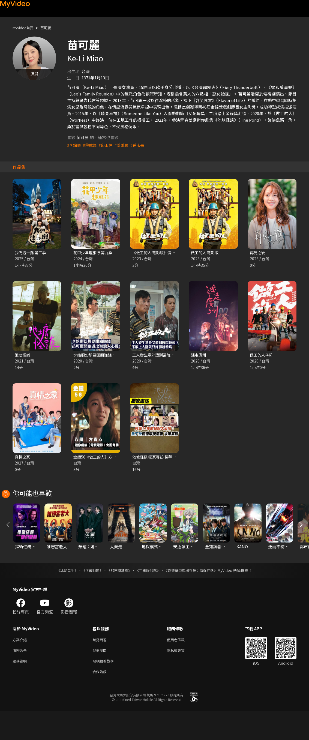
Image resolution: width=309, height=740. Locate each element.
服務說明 (21, 688)
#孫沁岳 (141, 145)
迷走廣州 (199, 355)
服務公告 (21, 677)
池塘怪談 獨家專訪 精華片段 (157, 458)
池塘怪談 (23, 355)
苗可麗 (50, 28)
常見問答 (100, 666)
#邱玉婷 (107, 145)
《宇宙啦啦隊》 (148, 596)
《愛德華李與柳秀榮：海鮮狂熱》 (194, 596)
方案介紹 (21, 666)
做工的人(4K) (262, 355)
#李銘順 (74, 145)
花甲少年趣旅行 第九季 (94, 253)
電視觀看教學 (104, 688)
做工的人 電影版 (205, 253)
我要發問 (100, 677)
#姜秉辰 (124, 145)
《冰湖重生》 (62, 596)
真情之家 (23, 458)
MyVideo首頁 (25, 28)
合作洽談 (100, 700)
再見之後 (258, 253)
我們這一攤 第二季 (31, 253)
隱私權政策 (180, 677)
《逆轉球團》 (89, 596)
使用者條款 (180, 666)
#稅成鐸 (91, 145)
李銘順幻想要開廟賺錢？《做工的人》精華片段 (116, 355)
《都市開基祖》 (118, 596)
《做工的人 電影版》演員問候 (159, 253)
